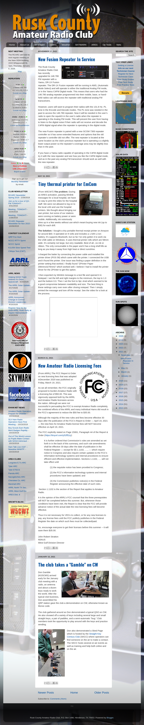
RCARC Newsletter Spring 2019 (17, 196)
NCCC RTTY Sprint (17, 240)
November (126, 355)
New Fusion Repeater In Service (66, 59)
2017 (121, 392)
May (123, 368)
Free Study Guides (125, 79)
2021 (121, 352)
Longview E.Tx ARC (17, 463)
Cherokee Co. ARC (16, 480)
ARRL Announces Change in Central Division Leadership (17, 299)
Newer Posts (46, 692)
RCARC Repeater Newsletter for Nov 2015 (19, 222)
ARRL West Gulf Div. (17, 491)
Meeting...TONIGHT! (17, 209)
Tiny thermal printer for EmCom (67, 184)
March (124, 372)
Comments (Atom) (58, 699)
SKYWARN (80, 44)
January (125, 376)
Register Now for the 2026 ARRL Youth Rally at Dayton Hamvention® (19, 310)
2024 (121, 340)
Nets (118, 44)
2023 (121, 344)
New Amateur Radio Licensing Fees (69, 365)
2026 (121, 336)
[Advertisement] (17, 541)
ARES (94, 44)
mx (72, 706)
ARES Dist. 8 (14, 495)
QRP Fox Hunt (14, 237)
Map (20, 71)
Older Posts (101, 692)
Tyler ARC (12, 466)
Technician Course (126, 71)
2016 (121, 396)
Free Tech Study (125, 82)
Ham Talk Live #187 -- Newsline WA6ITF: (18, 448)
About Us (24, 44)
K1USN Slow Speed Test (19, 248)
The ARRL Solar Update (19, 285)
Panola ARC (13, 473)
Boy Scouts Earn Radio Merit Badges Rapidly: (18, 429)
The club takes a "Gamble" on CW (68, 564)
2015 (121, 400)
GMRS (53, 44)
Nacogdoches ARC (16, 477)
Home (12, 44)
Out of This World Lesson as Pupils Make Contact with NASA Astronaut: (19, 438)
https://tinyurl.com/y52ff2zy (58, 435)
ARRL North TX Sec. (17, 487)
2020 (121, 381)
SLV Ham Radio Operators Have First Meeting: (17, 421)
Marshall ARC (14, 484)
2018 (121, 388)
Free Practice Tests (125, 85)
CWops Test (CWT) (17, 251)
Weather (66, 44)
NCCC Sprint (14, 244)
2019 (121, 385)
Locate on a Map (19, 93)
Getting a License (125, 65)
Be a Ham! (39, 44)
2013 (121, 408)
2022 (121, 348)
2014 (121, 404)
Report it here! (20, 171)
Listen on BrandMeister (19, 125)
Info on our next (125, 68)
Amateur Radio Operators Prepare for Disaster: (19, 412)
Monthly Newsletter (19, 181)
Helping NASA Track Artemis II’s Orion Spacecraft (17, 279)
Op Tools (107, 44)
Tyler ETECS (14, 470)
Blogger (110, 718)
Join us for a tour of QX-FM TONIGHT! (19, 202)
